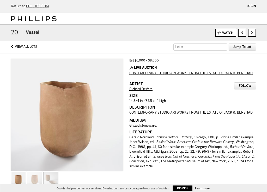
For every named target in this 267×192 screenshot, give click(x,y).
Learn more (202, 188)
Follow (245, 86)
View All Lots (26, 46)
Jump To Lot (242, 47)
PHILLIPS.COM (37, 6)
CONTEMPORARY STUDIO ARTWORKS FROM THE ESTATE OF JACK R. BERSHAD (191, 73)
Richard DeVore (141, 89)
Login (251, 6)
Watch (227, 33)
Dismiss (182, 188)
